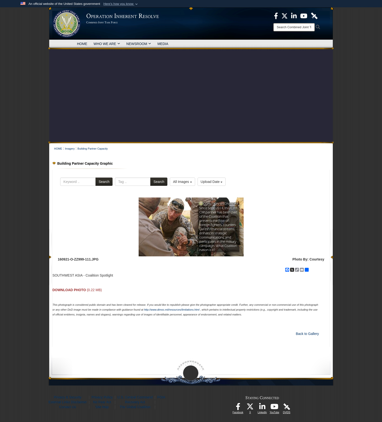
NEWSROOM (138, 44)
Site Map (102, 407)
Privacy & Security (68, 397)
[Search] (294, 27)
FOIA (161, 397)
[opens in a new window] (238, 408)
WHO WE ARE (107, 44)
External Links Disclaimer (67, 402)
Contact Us (67, 407)
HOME (82, 44)
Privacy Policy (102, 397)
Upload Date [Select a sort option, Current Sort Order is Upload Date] (212, 182)
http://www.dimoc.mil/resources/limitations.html (171, 309)
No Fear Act (102, 402)
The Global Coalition (135, 407)
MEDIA (162, 44)
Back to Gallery (307, 334)
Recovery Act (135, 402)
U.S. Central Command (135, 397)
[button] (121, 3)
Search (104, 182)
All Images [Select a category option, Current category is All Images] (182, 182)
